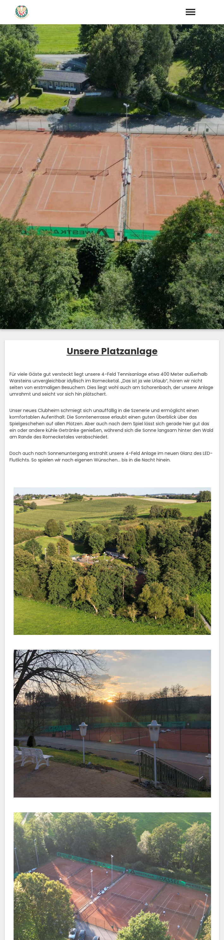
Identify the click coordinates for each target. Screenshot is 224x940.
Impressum (169, 928)
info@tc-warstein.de (117, 862)
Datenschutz (205, 928)
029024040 (116, 853)
